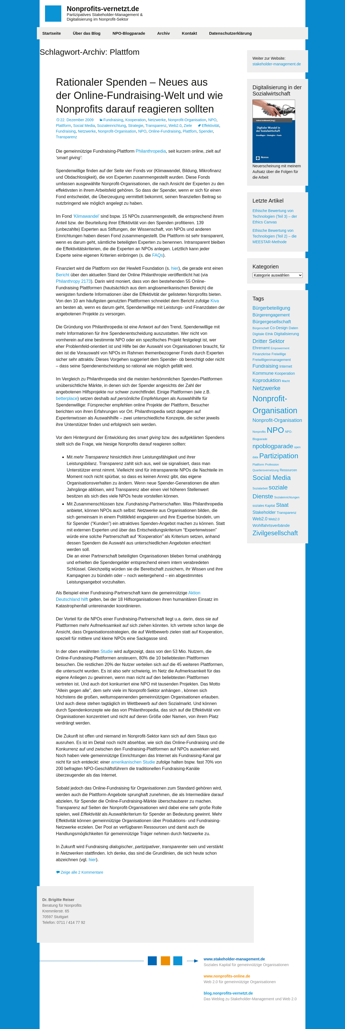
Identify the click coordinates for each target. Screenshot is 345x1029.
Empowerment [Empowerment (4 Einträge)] (280, 348)
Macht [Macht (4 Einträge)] (286, 381)
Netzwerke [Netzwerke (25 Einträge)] (266, 388)
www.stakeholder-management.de (234, 959)
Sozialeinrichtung (111, 125)
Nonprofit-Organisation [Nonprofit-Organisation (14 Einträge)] (277, 420)
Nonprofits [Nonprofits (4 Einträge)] (259, 431)
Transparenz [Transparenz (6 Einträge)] (286, 513)
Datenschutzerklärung (230, 33)
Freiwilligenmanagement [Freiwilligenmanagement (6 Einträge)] (272, 360)
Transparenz (156, 125)
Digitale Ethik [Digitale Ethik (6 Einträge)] (263, 334)
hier (174, 268)
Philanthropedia (151, 151)
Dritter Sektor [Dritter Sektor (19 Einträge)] (269, 341)
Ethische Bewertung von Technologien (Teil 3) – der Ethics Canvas (275, 216)
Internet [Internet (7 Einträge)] (285, 366)
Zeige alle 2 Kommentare (82, 872)
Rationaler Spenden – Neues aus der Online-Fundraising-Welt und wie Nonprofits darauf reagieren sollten (139, 95)
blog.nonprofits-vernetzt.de (228, 993)
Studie (107, 651)
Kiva (214, 301)
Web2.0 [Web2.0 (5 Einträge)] (274, 519)
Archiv (163, 33)
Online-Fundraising (165, 131)
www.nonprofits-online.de (227, 976)
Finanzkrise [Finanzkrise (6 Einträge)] (261, 354)
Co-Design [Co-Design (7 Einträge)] (279, 328)
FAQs (157, 255)
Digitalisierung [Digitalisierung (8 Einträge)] (286, 334)
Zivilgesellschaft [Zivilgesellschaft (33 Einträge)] (275, 533)
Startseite (51, 33)
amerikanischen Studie (133, 762)
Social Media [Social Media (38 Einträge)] (272, 477)
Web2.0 (175, 125)
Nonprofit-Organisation (187, 120)
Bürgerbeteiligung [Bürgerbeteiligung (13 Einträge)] (271, 308)
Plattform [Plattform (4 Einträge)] (258, 464)
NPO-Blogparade (129, 33)
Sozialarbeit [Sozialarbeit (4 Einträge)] (260, 488)
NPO (212, 120)
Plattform (63, 125)
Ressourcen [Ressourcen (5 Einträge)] (288, 470)
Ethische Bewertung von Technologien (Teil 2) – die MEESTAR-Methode (275, 236)
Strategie (135, 125)
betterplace (66, 398)
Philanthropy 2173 (73, 281)
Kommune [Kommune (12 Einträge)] (263, 373)
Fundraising (113, 120)
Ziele (188, 125)
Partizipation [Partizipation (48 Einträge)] (278, 456)
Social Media (84, 125)
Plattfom (190, 131)
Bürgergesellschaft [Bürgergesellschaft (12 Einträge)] (272, 321)
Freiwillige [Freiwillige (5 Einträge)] (278, 354)
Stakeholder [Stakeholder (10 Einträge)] (264, 512)
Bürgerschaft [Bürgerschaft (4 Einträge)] (261, 328)
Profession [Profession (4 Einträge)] (272, 464)
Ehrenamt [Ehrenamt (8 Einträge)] (261, 348)
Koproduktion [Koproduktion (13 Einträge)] (267, 380)
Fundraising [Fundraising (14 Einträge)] (265, 366)
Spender (206, 131)
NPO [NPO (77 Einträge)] (275, 429)
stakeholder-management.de (277, 64)
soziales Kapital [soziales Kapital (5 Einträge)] (264, 506)
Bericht (63, 275)
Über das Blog (87, 33)
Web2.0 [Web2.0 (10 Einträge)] (260, 519)
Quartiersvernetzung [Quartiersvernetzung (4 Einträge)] (266, 470)
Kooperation (135, 120)
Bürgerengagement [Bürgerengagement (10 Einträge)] (271, 315)
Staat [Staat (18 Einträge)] (282, 505)
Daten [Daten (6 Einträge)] (293, 328)
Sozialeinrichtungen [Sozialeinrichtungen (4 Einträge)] (286, 497)
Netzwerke (157, 120)
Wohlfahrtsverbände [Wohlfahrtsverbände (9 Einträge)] (271, 525)
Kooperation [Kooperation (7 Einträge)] (285, 373)
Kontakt (189, 33)
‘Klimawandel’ (86, 216)
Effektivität (210, 125)
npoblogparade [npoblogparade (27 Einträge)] (273, 446)
